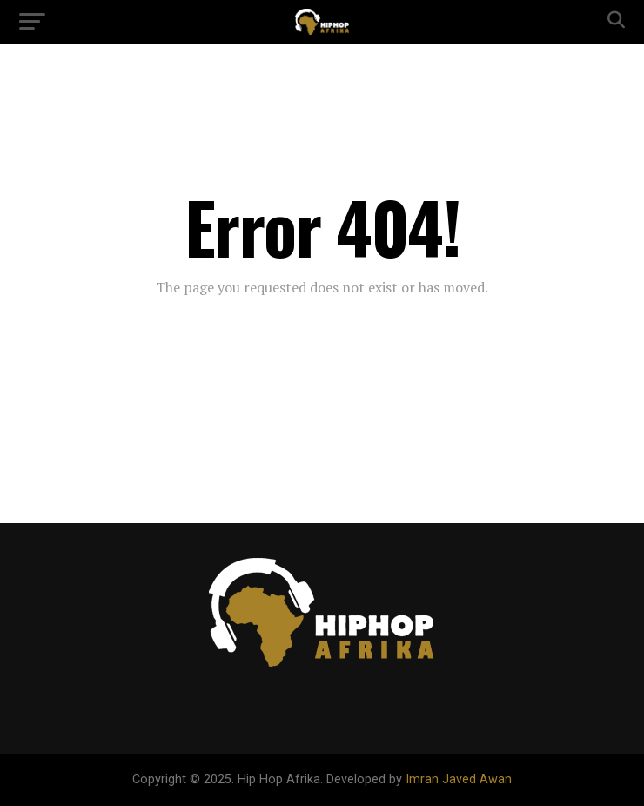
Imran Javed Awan (459, 779)
